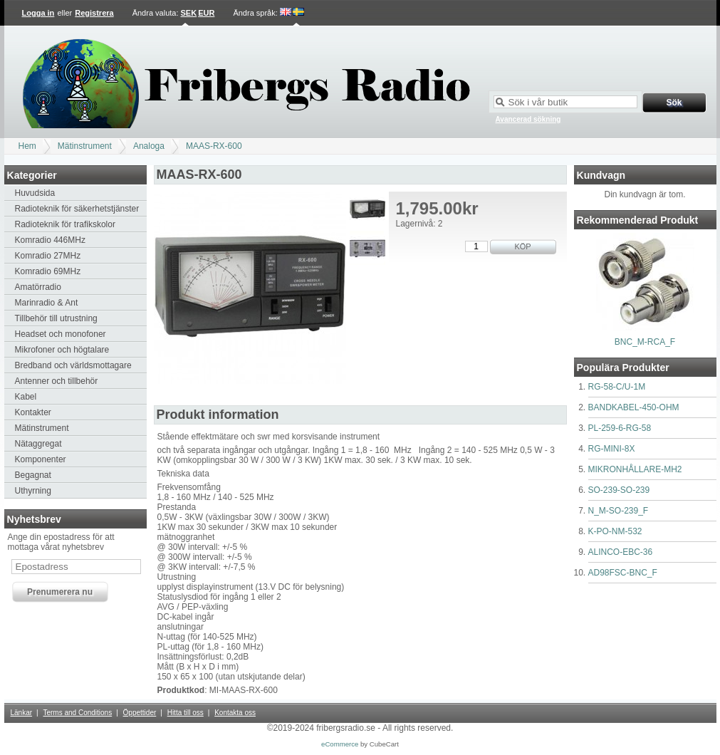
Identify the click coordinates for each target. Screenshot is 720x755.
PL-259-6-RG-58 (620, 428)
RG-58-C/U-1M (617, 387)
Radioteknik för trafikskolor (65, 224)
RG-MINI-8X (611, 449)
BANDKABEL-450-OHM (633, 407)
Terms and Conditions (77, 713)
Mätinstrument (85, 146)
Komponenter (40, 459)
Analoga (149, 146)
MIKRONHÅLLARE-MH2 (635, 469)
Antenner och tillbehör (56, 381)
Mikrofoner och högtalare (62, 350)
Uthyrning (33, 491)
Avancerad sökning (528, 119)
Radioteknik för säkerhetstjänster (77, 209)
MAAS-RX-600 (214, 146)
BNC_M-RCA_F (645, 342)
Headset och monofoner (60, 334)
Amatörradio (38, 287)
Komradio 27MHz (48, 256)
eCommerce (339, 744)
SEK (189, 13)
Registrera (94, 13)
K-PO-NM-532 (615, 531)
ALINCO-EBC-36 (620, 552)
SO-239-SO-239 (619, 490)
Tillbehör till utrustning (56, 318)
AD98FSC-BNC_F (622, 573)
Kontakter (33, 412)
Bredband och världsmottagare (73, 365)
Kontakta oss (235, 713)
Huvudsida (35, 193)
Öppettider (140, 713)
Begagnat (33, 475)
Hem (27, 146)
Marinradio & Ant (46, 303)
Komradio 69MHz (48, 271)
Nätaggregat (38, 444)
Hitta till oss (185, 713)
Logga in (38, 13)
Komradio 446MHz (50, 240)
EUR (206, 13)
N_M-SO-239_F (618, 511)
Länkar (22, 713)
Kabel (26, 397)
